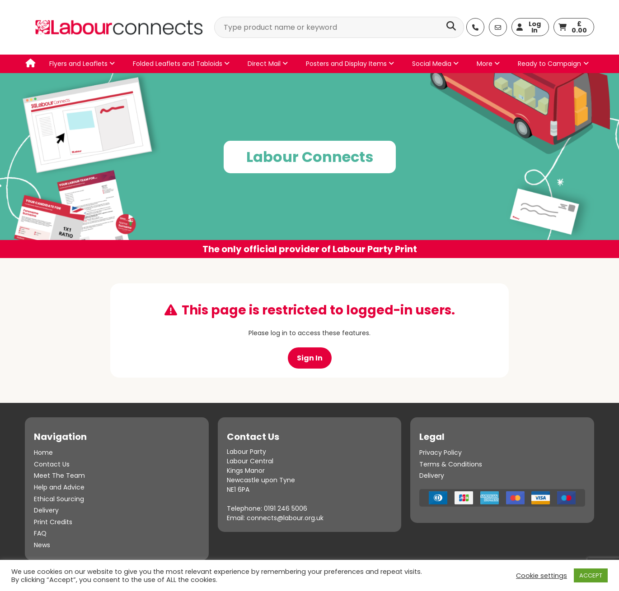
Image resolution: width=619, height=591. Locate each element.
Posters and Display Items (350, 63)
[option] (309, 165)
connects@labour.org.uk (285, 517)
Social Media (435, 63)
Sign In (310, 358)
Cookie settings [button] (541, 576)
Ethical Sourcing (59, 498)
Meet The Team (59, 475)
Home (43, 452)
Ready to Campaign (549, 63)
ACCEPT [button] (590, 575)
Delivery (46, 510)
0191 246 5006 (285, 508)
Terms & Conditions (450, 464)
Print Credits (53, 521)
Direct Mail (268, 63)
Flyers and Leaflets (82, 63)
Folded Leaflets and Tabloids (181, 63)
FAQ (40, 533)
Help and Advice (59, 487)
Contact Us (52, 464)
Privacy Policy (440, 452)
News (42, 544)
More (488, 63)
